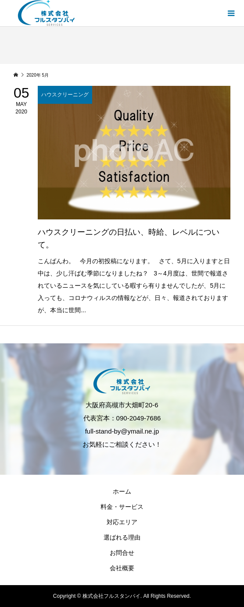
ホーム (122, 491)
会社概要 (122, 568)
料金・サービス (122, 506)
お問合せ (122, 552)
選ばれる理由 (122, 537)
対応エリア (122, 522)
